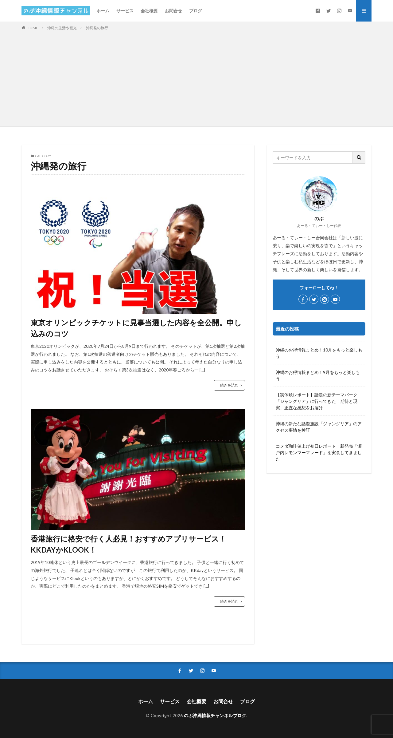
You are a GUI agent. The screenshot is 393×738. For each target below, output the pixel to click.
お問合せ (173, 10)
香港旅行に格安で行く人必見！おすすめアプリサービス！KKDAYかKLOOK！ (128, 544)
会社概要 (149, 10)
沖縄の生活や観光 (62, 28)
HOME (32, 28)
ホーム (102, 10)
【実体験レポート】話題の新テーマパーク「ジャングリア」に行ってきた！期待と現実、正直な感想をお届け (316, 401)
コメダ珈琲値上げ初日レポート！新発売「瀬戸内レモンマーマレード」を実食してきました (319, 452)
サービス (125, 10)
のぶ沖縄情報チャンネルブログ (215, 715)
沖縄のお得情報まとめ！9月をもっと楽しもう (318, 375)
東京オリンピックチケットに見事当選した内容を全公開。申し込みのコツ (136, 328)
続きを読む (229, 385)
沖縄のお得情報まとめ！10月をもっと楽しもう (319, 353)
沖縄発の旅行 (97, 28)
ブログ (195, 10)
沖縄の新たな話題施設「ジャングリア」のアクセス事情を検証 (319, 427)
